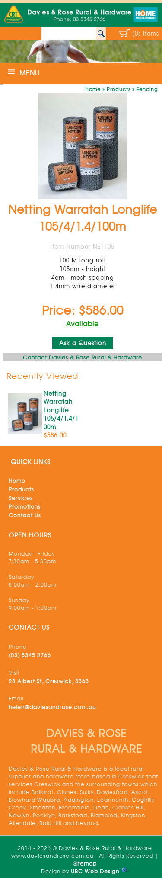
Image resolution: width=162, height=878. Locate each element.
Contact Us (25, 515)
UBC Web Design (95, 871)
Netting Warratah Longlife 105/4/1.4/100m (61, 410)
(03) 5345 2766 (30, 655)
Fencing (147, 88)
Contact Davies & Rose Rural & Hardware (82, 357)
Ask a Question (82, 343)
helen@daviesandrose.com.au (52, 707)
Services (21, 498)
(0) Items (145, 33)
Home (93, 88)
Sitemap (85, 863)
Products (118, 88)
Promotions (25, 506)
